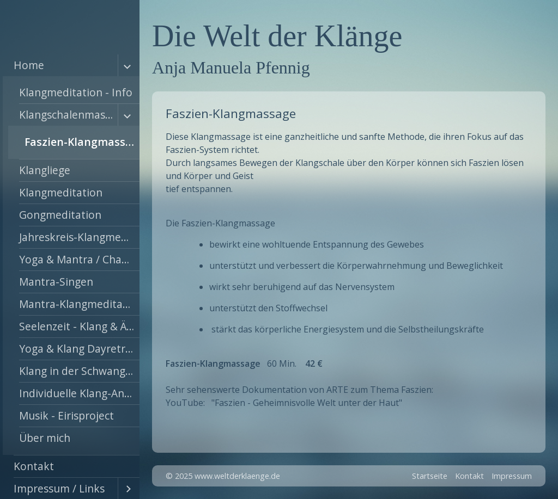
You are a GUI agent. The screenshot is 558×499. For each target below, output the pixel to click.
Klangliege (44, 170)
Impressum (512, 476)
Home (29, 65)
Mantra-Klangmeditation (79, 304)
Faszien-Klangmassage (82, 141)
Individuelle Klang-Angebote (79, 393)
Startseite (429, 476)
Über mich (44, 437)
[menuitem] (71, 254)
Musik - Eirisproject (66, 415)
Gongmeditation (60, 214)
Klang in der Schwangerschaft (79, 371)
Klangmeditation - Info (75, 92)
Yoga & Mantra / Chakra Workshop (79, 259)
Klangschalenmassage (68, 114)
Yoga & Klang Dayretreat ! (79, 348)
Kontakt (34, 466)
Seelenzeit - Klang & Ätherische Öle (79, 326)
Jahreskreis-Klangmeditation (79, 237)
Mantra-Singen (56, 281)
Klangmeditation (60, 192)
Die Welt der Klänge (277, 36)
